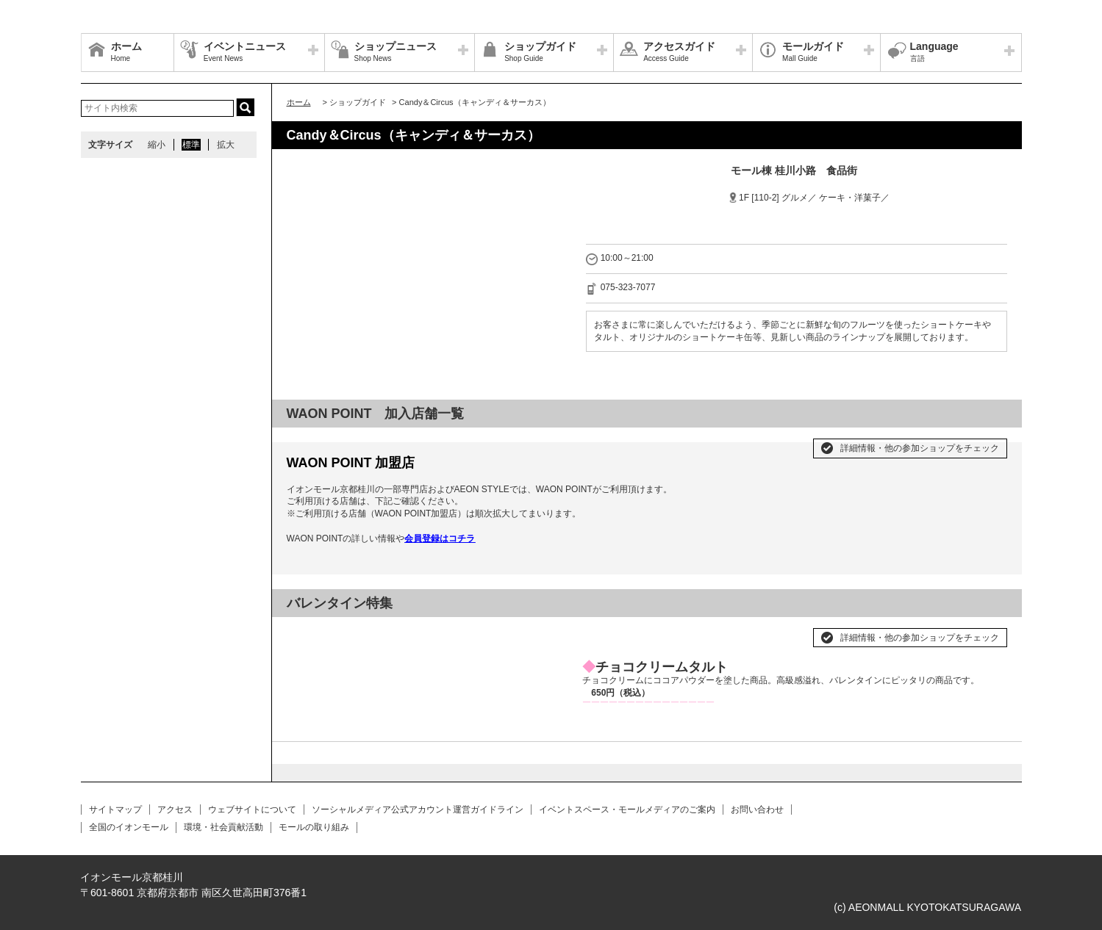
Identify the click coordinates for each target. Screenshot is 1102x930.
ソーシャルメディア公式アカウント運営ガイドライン (417, 809)
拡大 (226, 145)
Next (548, 632)
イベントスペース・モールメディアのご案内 (627, 809)
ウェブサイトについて (252, 809)
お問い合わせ (757, 809)
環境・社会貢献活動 (223, 827)
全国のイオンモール (128, 827)
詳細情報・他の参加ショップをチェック (919, 448)
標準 (191, 145)
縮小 (156, 145)
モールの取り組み (314, 827)
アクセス (175, 809)
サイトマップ (115, 809)
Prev (306, 632)
